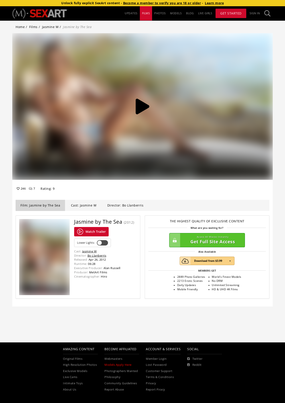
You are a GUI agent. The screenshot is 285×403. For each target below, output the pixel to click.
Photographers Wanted (121, 371)
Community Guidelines (120, 383)
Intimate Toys (73, 383)
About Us (69, 389)
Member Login (156, 359)
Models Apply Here (118, 365)
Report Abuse (114, 389)
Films (33, 27)
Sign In (255, 13)
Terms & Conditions (160, 377)
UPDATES (131, 13)
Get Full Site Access (205, 240)
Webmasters (113, 359)
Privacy (151, 383)
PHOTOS (160, 13)
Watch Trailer (91, 232)
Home (20, 27)
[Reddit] (194, 365)
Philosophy (112, 377)
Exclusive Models (75, 371)
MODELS (176, 13)
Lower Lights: (92, 242)
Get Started (231, 13)
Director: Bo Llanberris (125, 205)
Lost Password (156, 365)
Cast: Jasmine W (84, 205)
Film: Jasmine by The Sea (40, 205)
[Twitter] (194, 359)
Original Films (72, 359)
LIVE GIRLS (205, 13)
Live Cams (70, 377)
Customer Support (159, 371)
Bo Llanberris (97, 256)
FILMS (146, 13)
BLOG (190, 13)
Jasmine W (50, 27)
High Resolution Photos (80, 365)
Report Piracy (155, 389)
